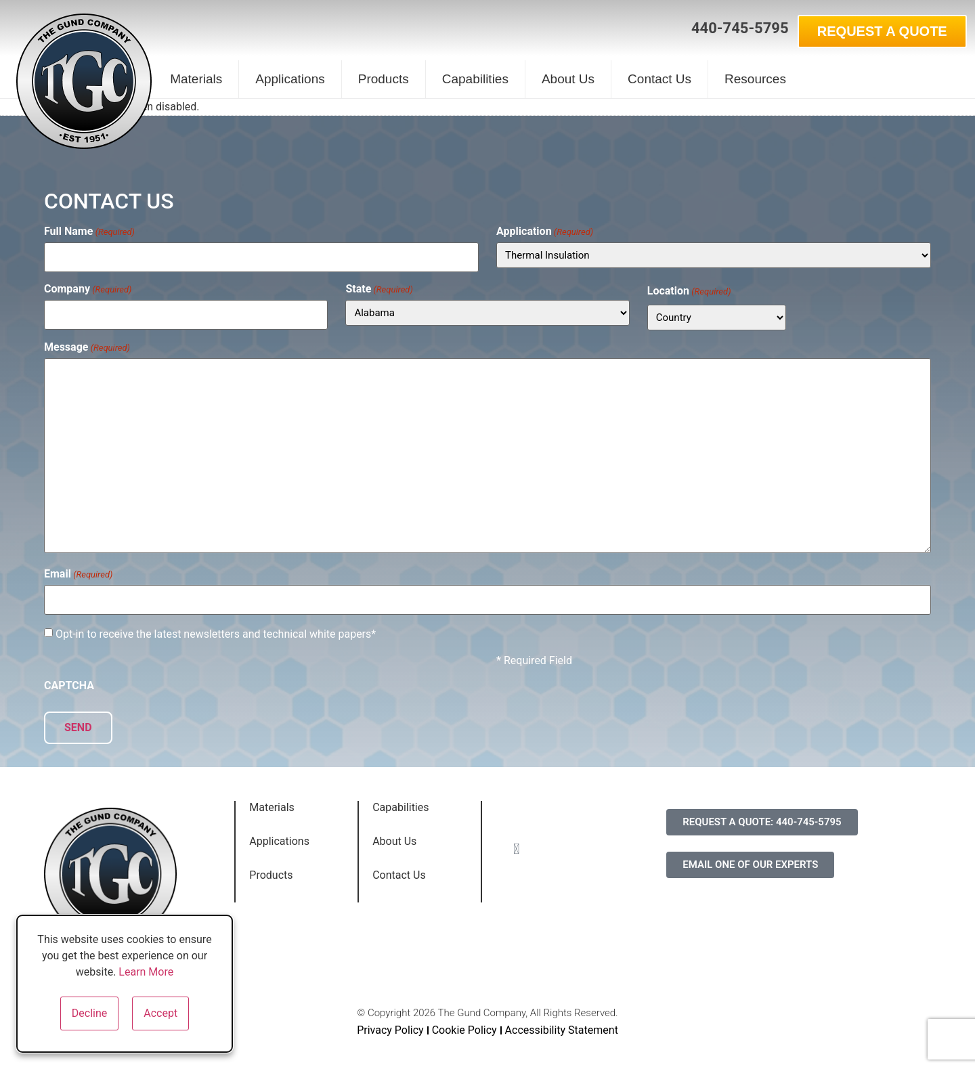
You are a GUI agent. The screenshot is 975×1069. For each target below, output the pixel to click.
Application (544, 231)
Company (88, 286)
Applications (289, 79)
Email (78, 572)
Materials (196, 79)
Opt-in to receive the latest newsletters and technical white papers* (216, 629)
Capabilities (475, 79)
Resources (755, 79)
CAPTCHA (69, 681)
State (378, 286)
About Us (568, 79)
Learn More (145, 971)
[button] (667, 29)
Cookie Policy (464, 1022)
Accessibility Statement (561, 1022)
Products (383, 79)
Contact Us (659, 79)
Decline (89, 1013)
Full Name (89, 231)
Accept (160, 1013)
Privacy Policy (390, 1022)
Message (87, 344)
